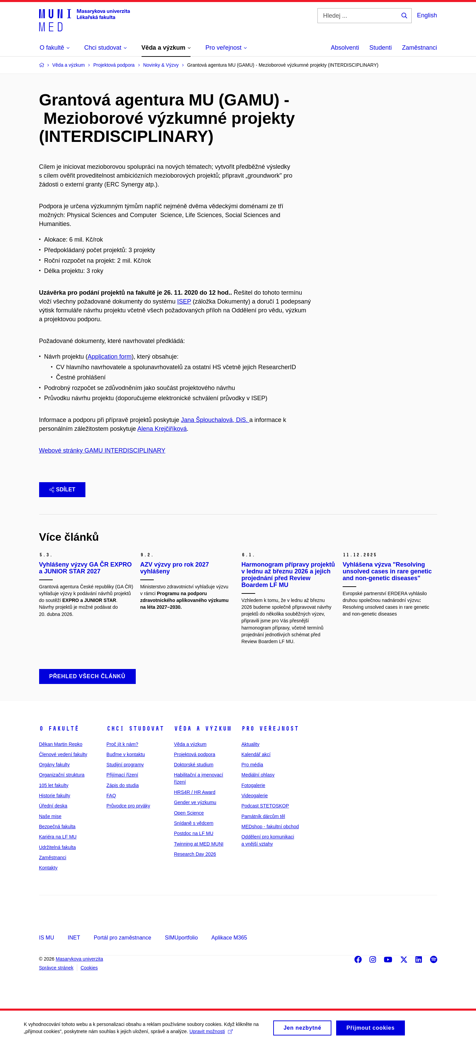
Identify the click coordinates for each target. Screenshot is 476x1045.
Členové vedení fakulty (63, 754)
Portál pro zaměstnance (122, 938)
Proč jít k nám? (122, 744)
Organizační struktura (62, 775)
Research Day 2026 (195, 854)
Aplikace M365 (229, 938)
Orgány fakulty (54, 764)
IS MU (46, 938)
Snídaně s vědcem (193, 823)
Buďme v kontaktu (125, 754)
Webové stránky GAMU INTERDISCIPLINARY (102, 450)
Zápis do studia (122, 785)
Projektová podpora (194, 754)
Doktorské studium (193, 764)
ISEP (184, 301)
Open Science (189, 813)
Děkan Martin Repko (61, 744)
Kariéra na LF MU (58, 836)
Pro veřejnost (270, 728)
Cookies (89, 967)
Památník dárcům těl (263, 816)
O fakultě (59, 728)
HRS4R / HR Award (194, 792)
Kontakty (48, 867)
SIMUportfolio (181, 938)
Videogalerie (254, 795)
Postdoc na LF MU (193, 833)
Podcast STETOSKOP (265, 806)
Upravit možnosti (211, 1035)
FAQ (111, 795)
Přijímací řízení (122, 775)
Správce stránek (56, 967)
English (427, 15)
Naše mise (50, 816)
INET (74, 938)
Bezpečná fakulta (57, 826)
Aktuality (250, 744)
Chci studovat (135, 728)
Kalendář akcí (255, 754)
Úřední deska (53, 806)
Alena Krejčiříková (162, 428)
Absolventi (345, 47)
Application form (110, 356)
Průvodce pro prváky (128, 806)
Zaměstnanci (419, 47)
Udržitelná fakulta (57, 847)
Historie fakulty (54, 795)
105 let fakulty (53, 785)
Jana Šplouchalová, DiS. (215, 420)
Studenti (380, 47)
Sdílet (62, 489)
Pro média (252, 764)
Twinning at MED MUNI (198, 844)
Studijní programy (125, 764)
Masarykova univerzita (79, 959)
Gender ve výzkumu (195, 802)
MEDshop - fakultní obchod (270, 826)
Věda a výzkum (202, 728)
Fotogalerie (253, 785)
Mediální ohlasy (257, 775)
